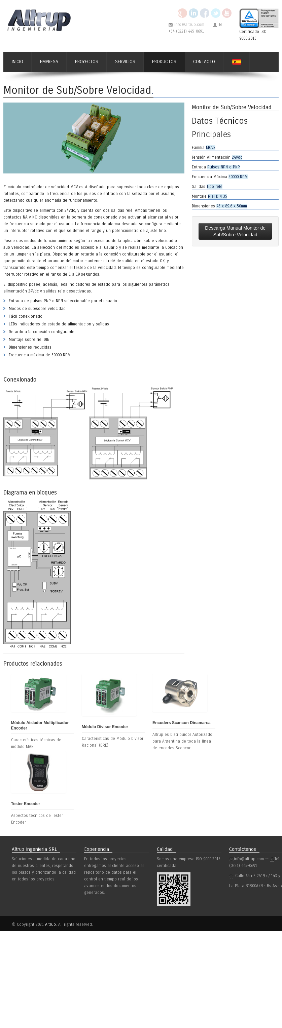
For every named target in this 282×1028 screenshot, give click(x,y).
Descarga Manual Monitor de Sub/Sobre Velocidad (235, 231)
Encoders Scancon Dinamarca (181, 722)
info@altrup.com (189, 24)
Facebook (204, 13)
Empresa (49, 62)
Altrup (50, 924)
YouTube (227, 13)
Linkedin (193, 13)
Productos (164, 62)
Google (182, 13)
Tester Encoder (25, 803)
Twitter (215, 13)
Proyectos (86, 62)
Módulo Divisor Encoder (105, 726)
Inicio (17, 62)
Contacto (204, 62)
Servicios (125, 62)
